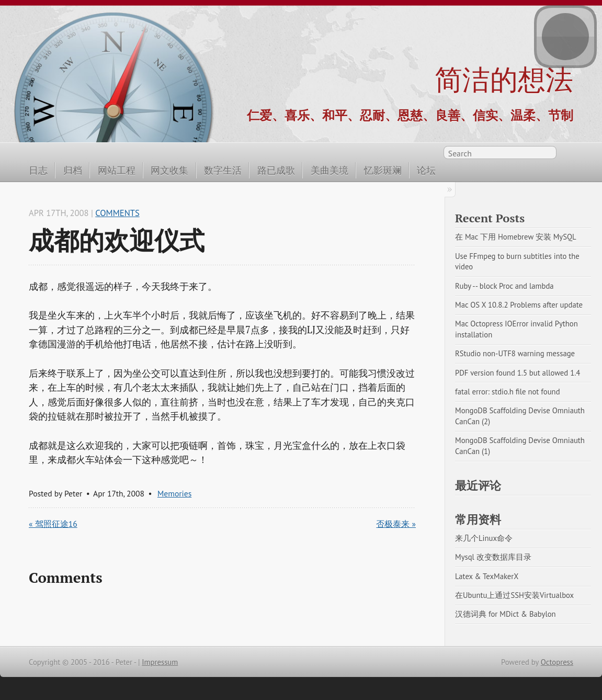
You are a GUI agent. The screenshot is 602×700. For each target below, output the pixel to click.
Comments (117, 213)
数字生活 (223, 170)
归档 (72, 170)
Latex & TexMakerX (486, 576)
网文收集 (169, 170)
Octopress (557, 662)
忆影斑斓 (383, 170)
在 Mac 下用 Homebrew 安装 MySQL (515, 237)
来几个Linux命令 (484, 538)
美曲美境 (329, 170)
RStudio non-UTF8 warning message (515, 353)
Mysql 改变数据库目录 (493, 557)
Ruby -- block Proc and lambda (504, 286)
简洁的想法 (504, 79)
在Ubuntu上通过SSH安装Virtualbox (514, 595)
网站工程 (116, 170)
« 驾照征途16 (53, 523)
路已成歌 (276, 170)
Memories (174, 493)
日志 (38, 170)
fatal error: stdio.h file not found (507, 392)
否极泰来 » (396, 523)
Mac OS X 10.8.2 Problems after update (519, 305)
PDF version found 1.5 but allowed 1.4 (517, 373)
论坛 (426, 170)
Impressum (160, 662)
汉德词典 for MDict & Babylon (505, 614)
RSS (567, 154)
